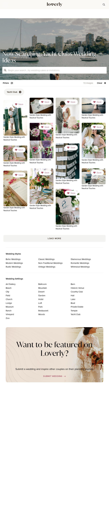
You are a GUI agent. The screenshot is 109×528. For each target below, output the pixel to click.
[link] (41, 108)
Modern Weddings (14, 263)
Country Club (77, 291)
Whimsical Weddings (80, 266)
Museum (10, 306)
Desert (41, 291)
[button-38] (104, 4)
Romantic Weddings (80, 263)
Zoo (8, 318)
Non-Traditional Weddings (50, 263)
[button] (5, 4)
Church (9, 299)
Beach (8, 287)
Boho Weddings (13, 259)
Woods (41, 314)
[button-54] (8, 83)
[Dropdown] (45, 102)
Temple (74, 310)
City (7, 291)
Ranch (8, 310)
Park (40, 306)
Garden (41, 295)
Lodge (9, 303)
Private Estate (77, 306)
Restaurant (43, 310)
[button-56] (101, 83)
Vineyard (10, 314)
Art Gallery (10, 284)
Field (8, 295)
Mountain (42, 287)
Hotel (40, 299)
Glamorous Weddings (81, 259)
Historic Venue (77, 287)
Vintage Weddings (46, 266)
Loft (40, 303)
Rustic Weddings (13, 266)
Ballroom (42, 284)
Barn (73, 284)
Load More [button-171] (54, 238)
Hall (72, 295)
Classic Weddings (46, 259)
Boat (73, 303)
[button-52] (14, 92)
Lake (73, 299)
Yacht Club (75, 314)
